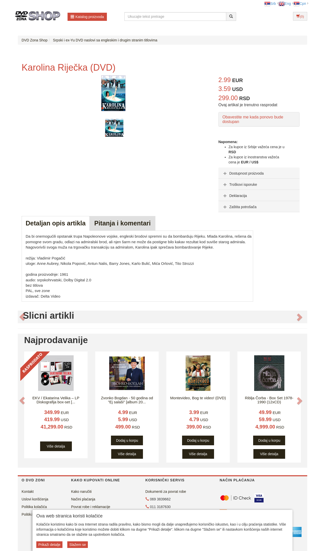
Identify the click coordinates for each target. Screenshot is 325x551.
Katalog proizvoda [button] (87, 17)
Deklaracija (234, 196)
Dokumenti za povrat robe (165, 491)
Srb (270, 4)
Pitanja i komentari (122, 223)
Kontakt (28, 491)
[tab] (259, 173)
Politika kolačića (34, 507)
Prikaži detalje (49, 545)
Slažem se (77, 545)
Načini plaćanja (83, 499)
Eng (285, 4)
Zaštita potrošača (239, 207)
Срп (300, 4)
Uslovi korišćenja (35, 499)
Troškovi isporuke (239, 184)
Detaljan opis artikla (56, 223)
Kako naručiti (81, 491)
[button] (22, 317)
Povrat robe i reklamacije (90, 507)
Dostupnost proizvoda (243, 173)
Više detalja (56, 446)
